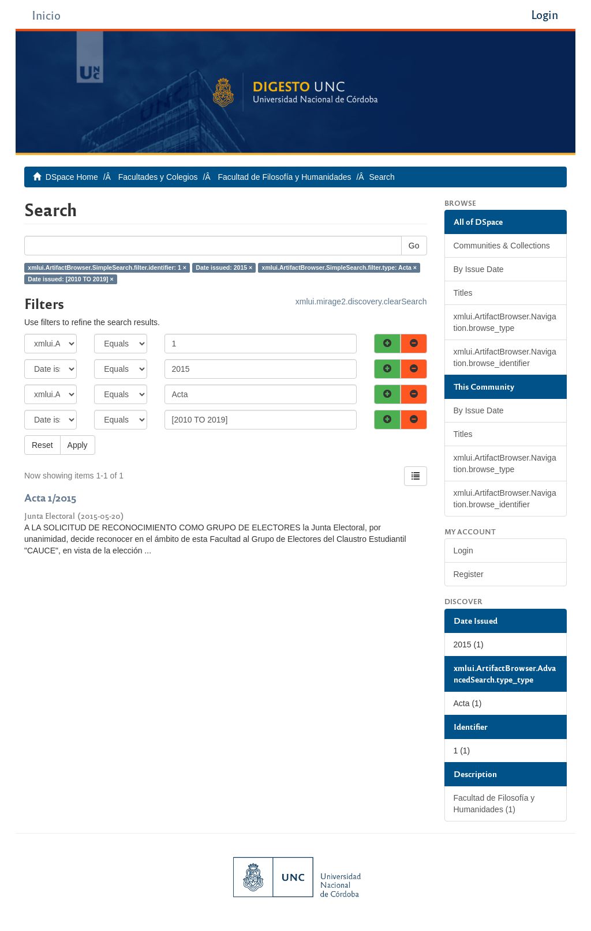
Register (469, 574)
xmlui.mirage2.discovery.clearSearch (361, 301)
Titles (463, 292)
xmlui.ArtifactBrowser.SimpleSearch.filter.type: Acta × (339, 267)
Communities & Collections (502, 245)
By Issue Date (479, 269)
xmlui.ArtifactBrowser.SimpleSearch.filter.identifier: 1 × (107, 267)
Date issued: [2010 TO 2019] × (70, 279)
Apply (78, 445)
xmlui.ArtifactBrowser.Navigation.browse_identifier (505, 357)
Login (463, 550)
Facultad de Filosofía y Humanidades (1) (494, 803)
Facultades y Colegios (158, 177)
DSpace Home (72, 177)
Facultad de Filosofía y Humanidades (284, 177)
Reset (42, 445)
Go (414, 245)
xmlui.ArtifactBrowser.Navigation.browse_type (505, 322)
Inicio (46, 14)
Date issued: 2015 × (224, 267)
